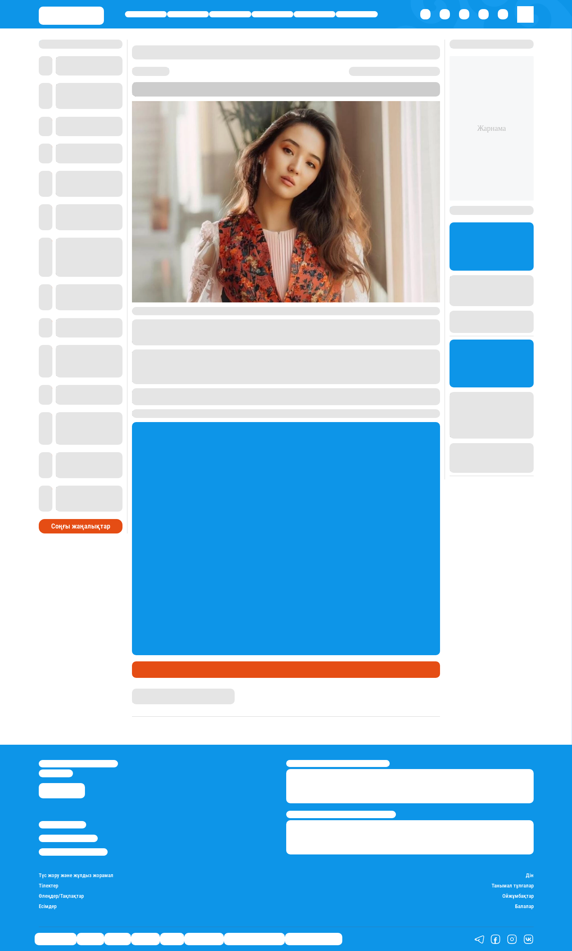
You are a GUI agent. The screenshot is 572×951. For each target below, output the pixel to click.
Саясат (229, 14)
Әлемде (272, 14)
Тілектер (48, 886)
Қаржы (188, 14)
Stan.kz (326, 92)
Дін (530, 875)
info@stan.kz (56, 773)
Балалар (524, 906)
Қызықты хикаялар (254, 939)
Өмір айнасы (146, 14)
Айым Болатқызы (155, 692)
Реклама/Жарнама (68, 838)
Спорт (314, 14)
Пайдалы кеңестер (313, 939)
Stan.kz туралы (62, 824)
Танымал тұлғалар (513, 886)
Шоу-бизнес (356, 14)
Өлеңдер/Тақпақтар (61, 896)
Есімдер (47, 906)
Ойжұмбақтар (518, 896)
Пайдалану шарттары (73, 852)
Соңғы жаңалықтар (80, 526)
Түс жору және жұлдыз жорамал (76, 875)
